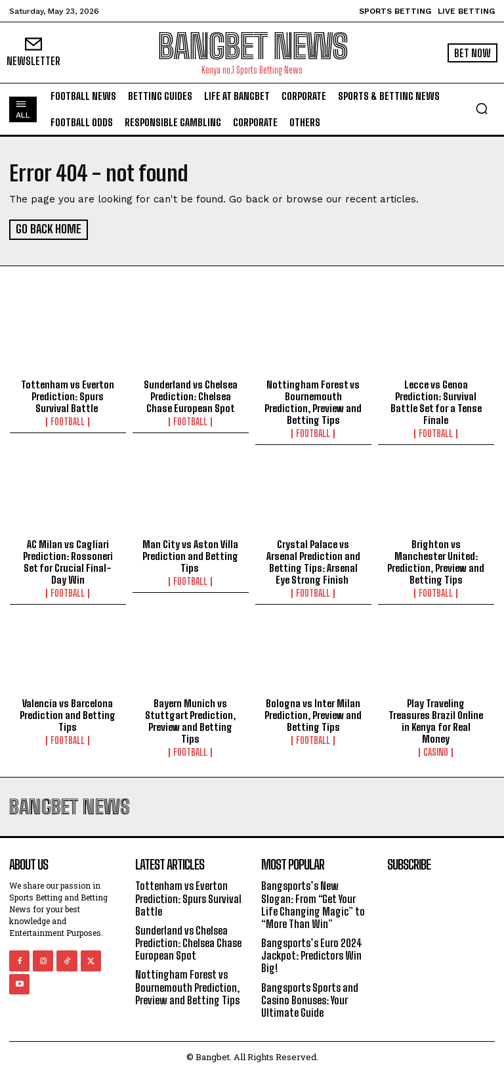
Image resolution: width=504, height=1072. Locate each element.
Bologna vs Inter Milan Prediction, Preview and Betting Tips (313, 714)
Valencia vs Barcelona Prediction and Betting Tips (68, 714)
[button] (482, 108)
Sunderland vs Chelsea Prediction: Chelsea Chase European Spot (191, 395)
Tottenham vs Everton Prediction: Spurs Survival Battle (67, 395)
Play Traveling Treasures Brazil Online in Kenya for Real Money (435, 720)
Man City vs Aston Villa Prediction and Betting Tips (190, 554)
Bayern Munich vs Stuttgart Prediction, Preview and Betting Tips (190, 720)
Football (68, 421)
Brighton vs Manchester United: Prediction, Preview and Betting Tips (435, 560)
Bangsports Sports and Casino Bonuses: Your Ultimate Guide (309, 998)
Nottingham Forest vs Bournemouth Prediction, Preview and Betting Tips (313, 401)
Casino (435, 752)
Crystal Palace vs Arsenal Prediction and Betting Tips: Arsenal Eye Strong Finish (313, 560)
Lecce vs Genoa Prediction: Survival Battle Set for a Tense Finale (436, 401)
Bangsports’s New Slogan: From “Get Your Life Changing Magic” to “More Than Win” (313, 904)
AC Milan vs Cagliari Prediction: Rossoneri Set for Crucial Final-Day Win (68, 560)
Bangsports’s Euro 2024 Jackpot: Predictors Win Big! (311, 954)
